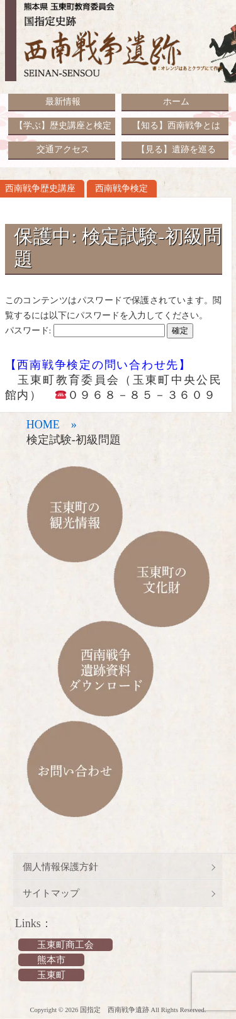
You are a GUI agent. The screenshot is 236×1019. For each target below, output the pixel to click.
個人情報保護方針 (60, 867)
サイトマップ (51, 893)
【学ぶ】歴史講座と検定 (62, 125)
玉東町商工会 (65, 945)
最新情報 (63, 101)
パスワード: (85, 330)
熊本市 (51, 960)
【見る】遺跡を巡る (176, 149)
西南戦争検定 (121, 188)
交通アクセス (63, 149)
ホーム (176, 101)
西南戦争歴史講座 (40, 188)
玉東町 (51, 975)
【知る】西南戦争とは (176, 125)
